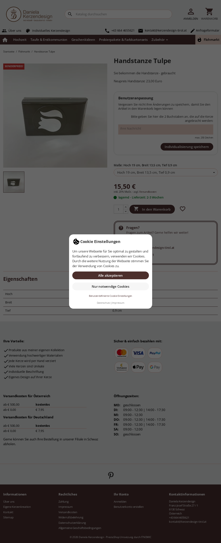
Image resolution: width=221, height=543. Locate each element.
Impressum (118, 302)
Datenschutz (103, 302)
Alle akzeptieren (110, 275)
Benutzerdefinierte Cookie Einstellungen (110, 295)
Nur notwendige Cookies (110, 286)
